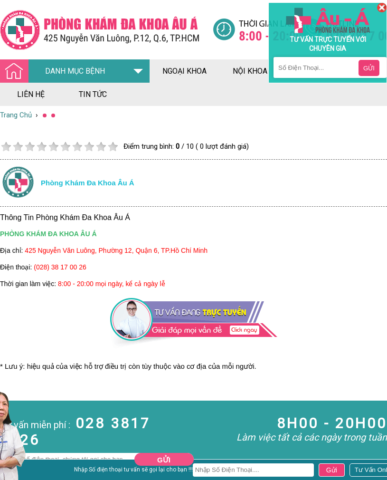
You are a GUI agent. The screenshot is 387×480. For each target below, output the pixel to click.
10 (113, 147)
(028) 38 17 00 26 (60, 267)
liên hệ (31, 94)
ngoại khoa (184, 71)
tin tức (93, 94)
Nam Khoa (16, 470)
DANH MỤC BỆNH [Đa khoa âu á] (55, 71)
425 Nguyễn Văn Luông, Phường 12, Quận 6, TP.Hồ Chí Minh (116, 250)
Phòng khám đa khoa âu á (87, 183)
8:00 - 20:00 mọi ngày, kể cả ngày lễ (111, 284)
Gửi (163, 460)
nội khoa (250, 71)
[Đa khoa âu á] (106, 30)
